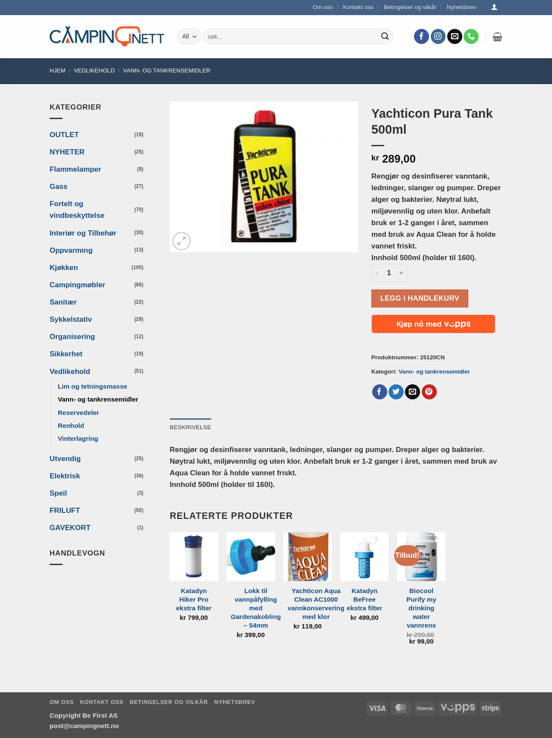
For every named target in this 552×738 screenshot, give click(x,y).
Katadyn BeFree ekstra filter (364, 599)
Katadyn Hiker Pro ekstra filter (193, 599)
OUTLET (64, 135)
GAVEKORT (70, 528)
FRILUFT (65, 510)
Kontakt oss (358, 7)
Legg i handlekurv (419, 298)
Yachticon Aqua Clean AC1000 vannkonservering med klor (316, 603)
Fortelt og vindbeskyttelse (77, 210)
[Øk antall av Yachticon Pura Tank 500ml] (401, 273)
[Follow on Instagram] (438, 36)
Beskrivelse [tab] (190, 427)
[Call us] (471, 36)
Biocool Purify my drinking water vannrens (421, 607)
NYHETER (67, 152)
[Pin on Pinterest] (429, 392)
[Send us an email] (454, 36)
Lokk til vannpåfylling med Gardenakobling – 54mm (256, 607)
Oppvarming (71, 250)
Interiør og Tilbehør (83, 233)
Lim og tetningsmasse (92, 386)
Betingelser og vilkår (410, 7)
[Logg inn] (494, 7)
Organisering (72, 337)
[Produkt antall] (389, 273)
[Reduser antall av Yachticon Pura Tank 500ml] (376, 273)
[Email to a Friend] (412, 392)
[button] (497, 36)
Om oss (323, 7)
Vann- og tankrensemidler (166, 70)
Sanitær (63, 302)
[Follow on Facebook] (421, 36)
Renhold (71, 425)
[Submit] (385, 36)
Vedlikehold (94, 70)
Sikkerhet (66, 354)
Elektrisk (65, 476)
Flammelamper (75, 169)
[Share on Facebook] (379, 392)
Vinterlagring (78, 438)
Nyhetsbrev (462, 7)
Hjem (58, 70)
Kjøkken (64, 268)
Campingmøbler (77, 285)
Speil (58, 493)
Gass (58, 186)
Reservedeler (78, 412)
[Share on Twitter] (396, 392)
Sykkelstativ (71, 319)
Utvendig (65, 459)
